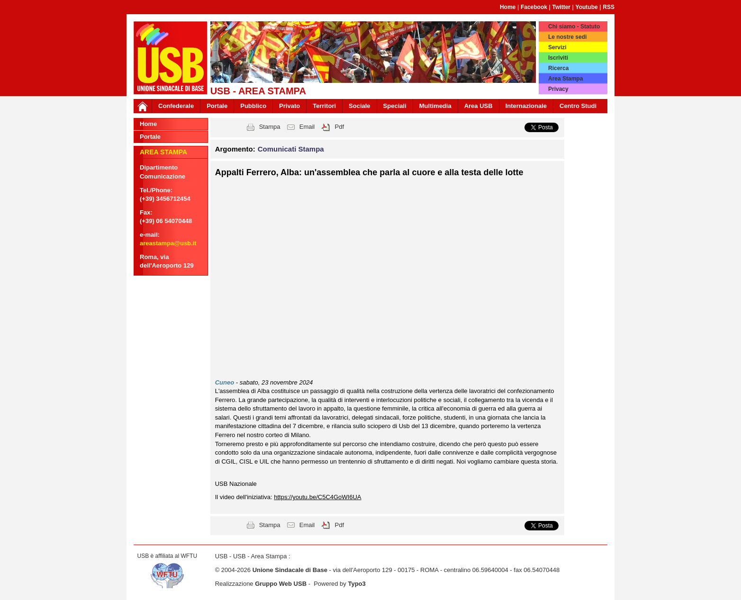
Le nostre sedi (567, 37)
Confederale (176, 105)
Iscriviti (558, 57)
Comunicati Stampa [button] (291, 149)
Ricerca (558, 68)
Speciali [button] (395, 105)
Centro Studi (578, 105)
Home (507, 7)
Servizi (557, 47)
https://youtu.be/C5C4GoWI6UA (317, 497)
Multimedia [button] (435, 105)
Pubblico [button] (253, 105)
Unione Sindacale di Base (290, 569)
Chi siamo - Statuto (574, 26)
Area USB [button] (478, 105)
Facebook (534, 7)
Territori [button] (324, 105)
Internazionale (526, 105)
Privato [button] (289, 105)
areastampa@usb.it (168, 243)
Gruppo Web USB (281, 583)
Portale (217, 105)
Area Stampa (565, 78)
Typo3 (356, 583)
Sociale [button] (359, 105)
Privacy (558, 89)
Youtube (587, 7)
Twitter (561, 7)
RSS (608, 7)
